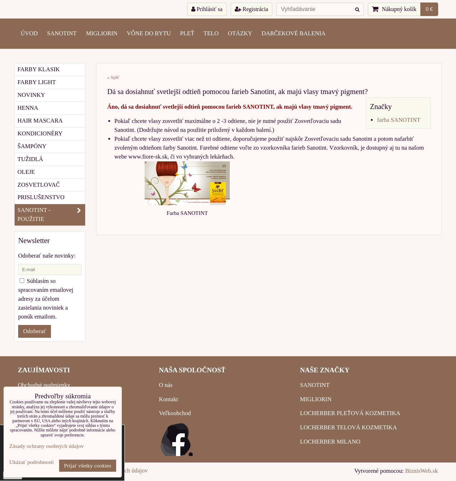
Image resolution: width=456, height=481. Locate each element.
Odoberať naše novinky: (47, 255)
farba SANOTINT (398, 120)
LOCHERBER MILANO (330, 441)
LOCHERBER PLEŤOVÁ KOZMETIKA (350, 413)
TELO (210, 33)
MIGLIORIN (102, 33)
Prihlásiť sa (207, 9)
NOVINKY (31, 95)
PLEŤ (187, 33)
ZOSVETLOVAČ (38, 184)
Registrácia (251, 9)
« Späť (113, 77)
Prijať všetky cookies (87, 465)
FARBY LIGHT (36, 82)
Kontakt (168, 399)
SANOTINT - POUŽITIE (51, 215)
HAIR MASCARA (40, 120)
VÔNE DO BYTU (149, 33)
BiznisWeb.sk (421, 470)
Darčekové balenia (293, 33)
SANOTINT (62, 33)
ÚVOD (29, 33)
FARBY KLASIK (38, 69)
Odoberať (34, 331)
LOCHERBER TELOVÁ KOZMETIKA (348, 427)
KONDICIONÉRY (40, 133)
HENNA (27, 107)
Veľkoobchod (175, 413)
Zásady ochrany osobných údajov (46, 446)
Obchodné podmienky (44, 385)
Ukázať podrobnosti (31, 462)
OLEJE (26, 172)
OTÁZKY (240, 33)
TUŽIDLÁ (30, 159)
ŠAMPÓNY (31, 146)
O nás (165, 385)
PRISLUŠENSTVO (40, 197)
